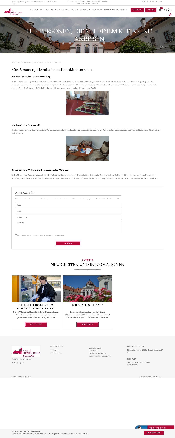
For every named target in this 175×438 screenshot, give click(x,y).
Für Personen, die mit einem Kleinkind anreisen (41, 63)
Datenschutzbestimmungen (35, 235)
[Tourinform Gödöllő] (170, 15)
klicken (134, 365)
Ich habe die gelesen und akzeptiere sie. (39, 235)
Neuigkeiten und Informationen (87, 265)
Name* (17, 204)
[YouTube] (150, 2)
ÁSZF (160, 377)
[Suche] (166, 9)
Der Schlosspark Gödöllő (97, 353)
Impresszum (54, 350)
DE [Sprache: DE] (162, 2)
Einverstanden (153, 433)
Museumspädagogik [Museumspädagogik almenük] (50, 10)
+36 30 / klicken (144, 362)
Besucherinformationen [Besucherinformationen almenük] (116, 10)
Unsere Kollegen (56, 353)
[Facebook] (143, 2)
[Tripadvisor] (153, 2)
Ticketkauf (137, 10)
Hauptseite (16, 63)
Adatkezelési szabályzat (148, 377)
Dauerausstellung (95, 348)
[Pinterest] (148, 2)
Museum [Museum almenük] (34, 10)
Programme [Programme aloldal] (97, 10)
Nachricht (18, 222)
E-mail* (18, 210)
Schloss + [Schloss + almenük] (85, 10)
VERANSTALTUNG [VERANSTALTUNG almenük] (70, 10)
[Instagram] (145, 2)
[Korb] (160, 10)
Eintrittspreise (94, 351)
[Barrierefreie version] (169, 9)
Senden (68, 243)
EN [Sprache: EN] (159, 2)
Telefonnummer (20, 216)
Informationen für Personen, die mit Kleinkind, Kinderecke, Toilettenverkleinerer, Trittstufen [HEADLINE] (87, 2)
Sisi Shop (150, 10)
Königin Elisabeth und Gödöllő (100, 356)
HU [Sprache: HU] (157, 2)
